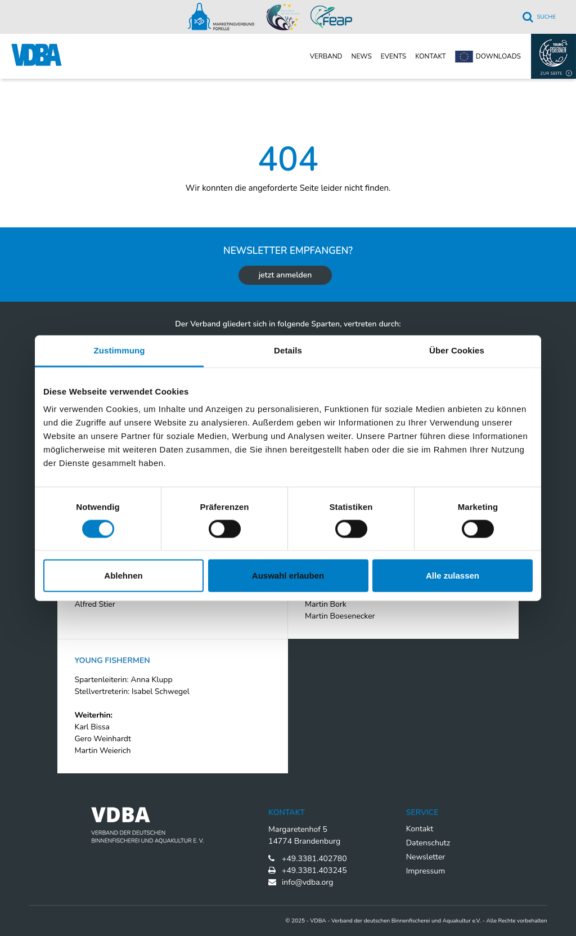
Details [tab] (288, 350)
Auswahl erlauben (288, 575)
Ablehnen (123, 575)
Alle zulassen (452, 575)
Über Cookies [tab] (456, 350)
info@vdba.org (307, 882)
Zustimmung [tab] (119, 350)
